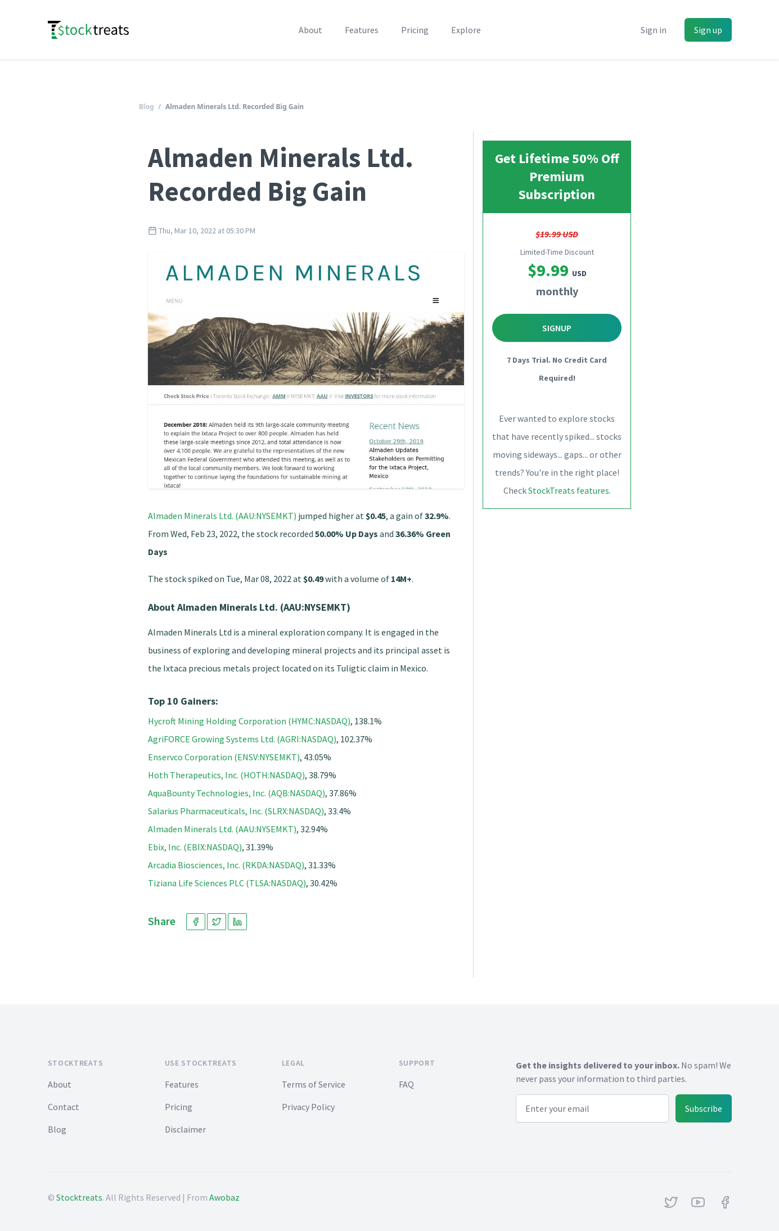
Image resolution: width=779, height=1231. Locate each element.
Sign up (708, 29)
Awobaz (224, 1197)
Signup (556, 327)
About (310, 29)
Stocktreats (79, 1197)
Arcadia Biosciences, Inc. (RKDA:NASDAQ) (226, 865)
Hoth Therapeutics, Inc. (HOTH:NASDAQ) (226, 775)
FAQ (406, 1084)
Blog (146, 106)
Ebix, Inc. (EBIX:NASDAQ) (195, 847)
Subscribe (703, 1108)
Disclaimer (185, 1129)
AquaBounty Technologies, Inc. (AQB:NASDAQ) (236, 793)
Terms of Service (313, 1084)
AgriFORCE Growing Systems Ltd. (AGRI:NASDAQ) (242, 739)
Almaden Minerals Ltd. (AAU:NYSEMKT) (222, 515)
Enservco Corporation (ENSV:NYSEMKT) (224, 757)
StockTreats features (568, 490)
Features (362, 29)
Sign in (654, 29)
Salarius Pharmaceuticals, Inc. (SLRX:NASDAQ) (236, 811)
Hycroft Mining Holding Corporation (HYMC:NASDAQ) (249, 721)
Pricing (415, 29)
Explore (466, 29)
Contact (63, 1106)
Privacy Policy (308, 1106)
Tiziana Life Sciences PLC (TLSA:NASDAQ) (227, 883)
